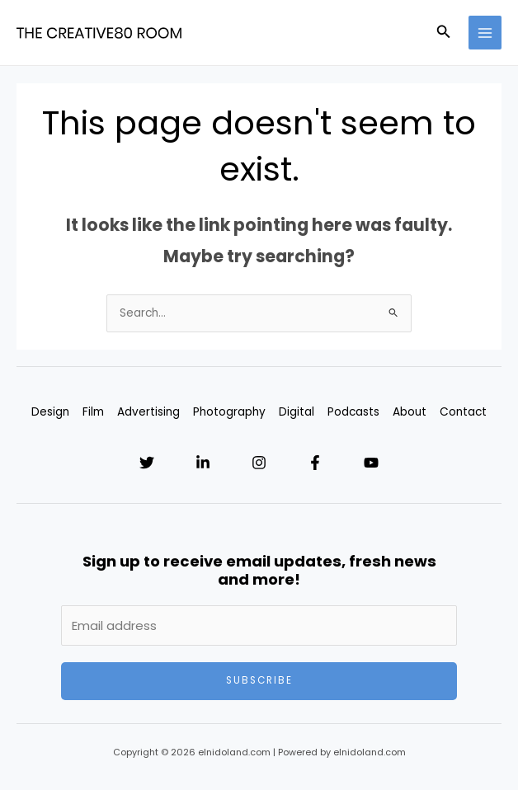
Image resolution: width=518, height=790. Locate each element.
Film (93, 412)
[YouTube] (371, 462)
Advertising (148, 412)
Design (50, 412)
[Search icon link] (443, 33)
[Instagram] (259, 462)
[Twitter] (146, 462)
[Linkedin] (202, 462)
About (409, 412)
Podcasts (353, 412)
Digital (296, 412)
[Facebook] (315, 462)
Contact (463, 412)
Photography (229, 412)
